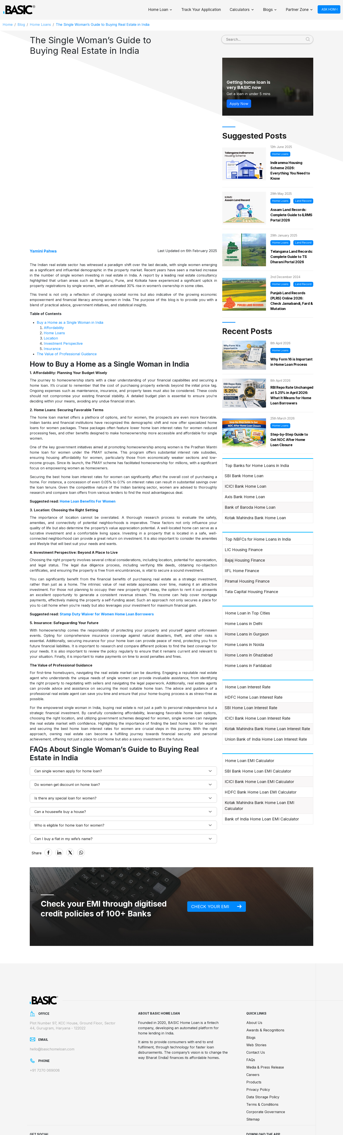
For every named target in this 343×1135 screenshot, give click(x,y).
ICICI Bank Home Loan (245, 486)
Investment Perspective (63, 296)
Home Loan (158, 9)
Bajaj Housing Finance (245, 560)
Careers (252, 1043)
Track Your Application (201, 9)
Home (8, 24)
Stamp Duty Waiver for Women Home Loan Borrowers (107, 567)
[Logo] (19, 10)
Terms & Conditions (262, 1072)
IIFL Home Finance (242, 570)
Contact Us (255, 1020)
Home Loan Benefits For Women (88, 454)
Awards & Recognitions (265, 998)
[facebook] (35, 1114)
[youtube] (79, 1114)
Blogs (268, 9)
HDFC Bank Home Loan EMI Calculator (260, 792)
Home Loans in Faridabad (248, 665)
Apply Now (238, 103)
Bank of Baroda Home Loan (250, 507)
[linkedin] (50, 1114)
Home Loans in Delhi (243, 623)
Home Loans (40, 24)
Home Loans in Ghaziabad (249, 655)
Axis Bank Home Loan (245, 496)
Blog (21, 24)
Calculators (240, 9)
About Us (254, 991)
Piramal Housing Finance (247, 581)
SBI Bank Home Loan (244, 475)
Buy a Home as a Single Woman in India (70, 275)
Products (253, 1050)
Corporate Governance (265, 1080)
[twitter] (64, 1114)
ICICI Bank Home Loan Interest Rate (257, 718)
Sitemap (253, 1087)
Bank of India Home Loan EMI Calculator (262, 819)
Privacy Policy (258, 1057)
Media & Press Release (265, 1035)
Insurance (52, 302)
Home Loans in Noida (244, 644)
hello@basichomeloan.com (52, 1017)
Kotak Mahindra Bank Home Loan (255, 517)
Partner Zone (297, 9)
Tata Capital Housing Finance (251, 591)
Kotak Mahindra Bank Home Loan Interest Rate (267, 728)
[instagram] (94, 1114)
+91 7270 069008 (45, 1038)
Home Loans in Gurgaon (247, 634)
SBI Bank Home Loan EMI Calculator (258, 771)
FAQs (250, 1028)
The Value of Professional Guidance (67, 307)
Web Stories (256, 1013)
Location (51, 291)
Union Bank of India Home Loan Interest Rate (266, 739)
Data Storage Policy (262, 1065)
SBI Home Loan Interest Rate (251, 707)
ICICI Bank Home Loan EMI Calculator (259, 781)
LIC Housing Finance (243, 549)
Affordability (54, 281)
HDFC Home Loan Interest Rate (253, 697)
